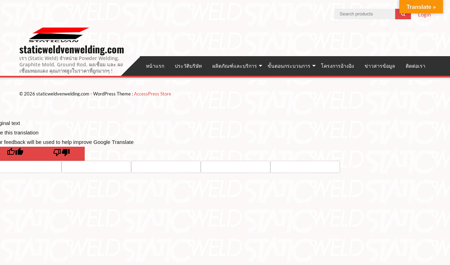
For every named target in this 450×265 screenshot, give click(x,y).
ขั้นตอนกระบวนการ (289, 66)
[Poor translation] (61, 154)
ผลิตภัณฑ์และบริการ (234, 66)
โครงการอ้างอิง (337, 66)
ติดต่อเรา (415, 66)
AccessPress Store (152, 94)
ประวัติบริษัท (188, 66)
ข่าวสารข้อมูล (380, 66)
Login (424, 14)
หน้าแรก (155, 66)
